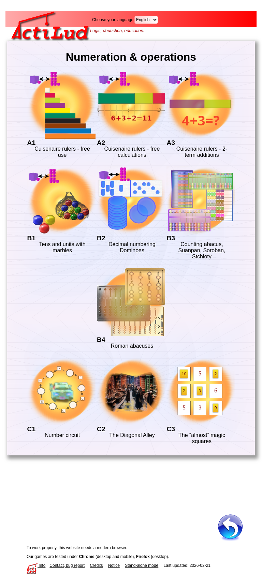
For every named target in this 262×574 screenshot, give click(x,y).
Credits (96, 565)
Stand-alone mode (141, 565)
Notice (114, 565)
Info (36, 565)
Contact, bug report (67, 565)
